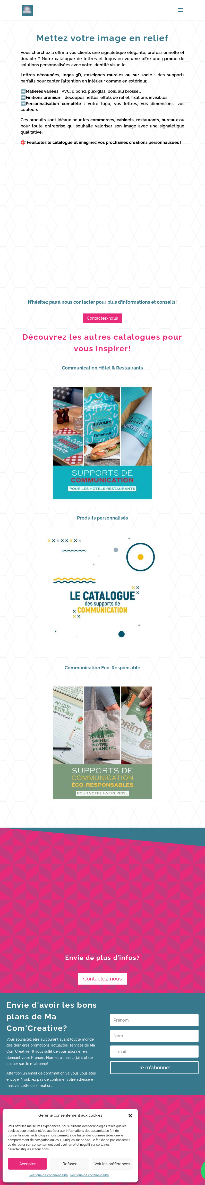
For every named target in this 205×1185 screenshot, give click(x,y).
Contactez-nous (102, 318)
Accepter (27, 1164)
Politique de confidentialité (48, 1175)
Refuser (69, 1164)
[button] (130, 1115)
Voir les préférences (112, 1164)
